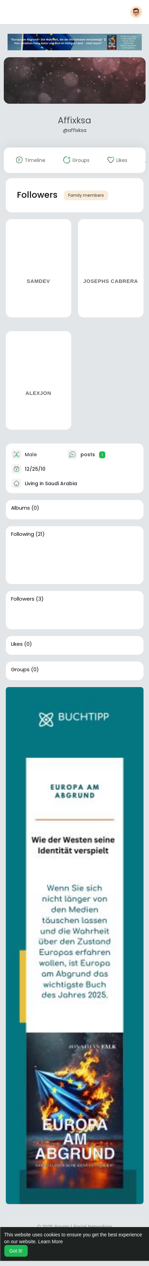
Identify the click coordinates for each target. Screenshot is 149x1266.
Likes (17, 644)
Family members (86, 195)
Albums (20, 508)
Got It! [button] (15, 1251)
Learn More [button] (50, 1241)
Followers (22, 599)
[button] (136, 12)
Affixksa (74, 120)
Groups (20, 669)
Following (22, 534)
